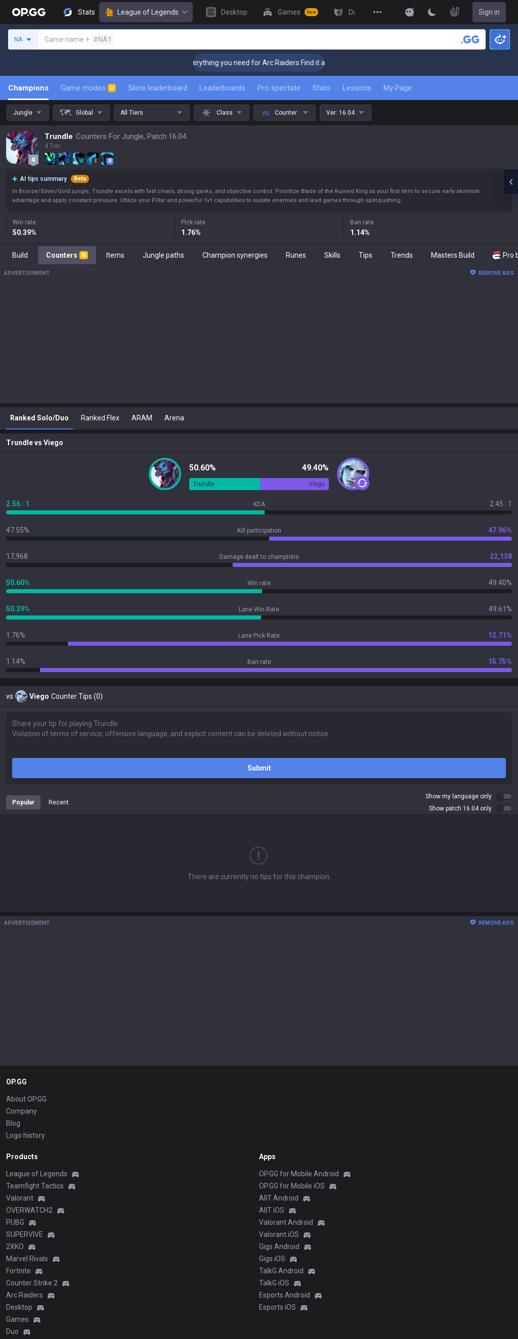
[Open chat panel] (510, 182)
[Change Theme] (432, 12)
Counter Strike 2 (32, 1283)
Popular (23, 802)
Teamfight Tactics (35, 1186)
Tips (365, 255)
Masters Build (452, 255)
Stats (321, 87)
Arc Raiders (24, 1295)
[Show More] (410, 12)
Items (115, 255)
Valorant (19, 1198)
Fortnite (18, 1271)
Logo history (25, 1135)
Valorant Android (286, 1222)
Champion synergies (235, 255)
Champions (28, 87)
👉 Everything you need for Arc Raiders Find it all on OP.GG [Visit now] (299, 63)
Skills (332, 255)
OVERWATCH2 (29, 1210)
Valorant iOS (279, 1234)
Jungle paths (163, 255)
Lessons (356, 87)
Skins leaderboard (157, 87)
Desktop (19, 1307)
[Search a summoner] (470, 39)
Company (21, 1111)
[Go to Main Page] (29, 12)
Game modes (88, 87)
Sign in (489, 12)
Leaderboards (222, 87)
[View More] (377, 12)
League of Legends (146, 12)
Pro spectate (278, 87)
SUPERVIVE (24, 1234)
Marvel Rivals (27, 1259)
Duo (12, 1331)
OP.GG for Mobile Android (299, 1174)
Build (20, 255)
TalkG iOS (274, 1283)
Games (17, 1319)
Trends (402, 255)
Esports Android (284, 1295)
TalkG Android (281, 1271)
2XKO (15, 1246)
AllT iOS (271, 1210)
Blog (13, 1123)
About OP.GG (26, 1099)
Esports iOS (277, 1307)
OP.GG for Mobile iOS (292, 1186)
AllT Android (278, 1198)
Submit (259, 768)
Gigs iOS (272, 1259)
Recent (59, 802)
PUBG (15, 1222)
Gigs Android (279, 1246)
